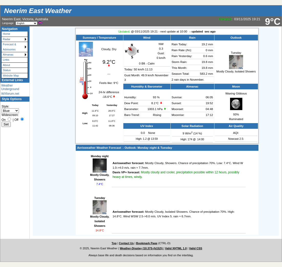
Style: (5, 106)
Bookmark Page (146, 243)
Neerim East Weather (38, 11)
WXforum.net (10, 93)
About (6, 65)
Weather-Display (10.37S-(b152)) (142, 248)
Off (16, 120)
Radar (6, 39)
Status (7, 70)
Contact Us (126, 243)
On (4, 120)
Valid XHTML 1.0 (176, 248)
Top (114, 243)
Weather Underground (10, 87)
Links (6, 59)
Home (6, 33)
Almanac (8, 54)
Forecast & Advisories (9, 47)
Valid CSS (195, 248)
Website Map (11, 75)
